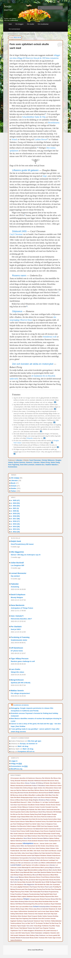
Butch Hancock (21, 802)
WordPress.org (16, 769)
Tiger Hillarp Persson (19, 659)
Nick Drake (46, 879)
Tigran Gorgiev (21, 925)
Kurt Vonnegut (24, 860)
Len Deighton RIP (17, 565)
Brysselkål (13, 802)
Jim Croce (32, 848)
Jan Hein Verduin (40, 846)
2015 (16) (15, 524)
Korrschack (32, 858)
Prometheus (18, 894)
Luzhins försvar (41, 139)
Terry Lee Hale (26, 923)
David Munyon (34, 812)
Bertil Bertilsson (33, 792)
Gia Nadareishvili (38, 828)
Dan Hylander (31, 809)
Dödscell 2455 (19, 231)
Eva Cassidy (44, 819)
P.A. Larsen (13, 887)
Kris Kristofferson (50, 858)
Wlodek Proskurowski (22, 937)
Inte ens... (36, 843)
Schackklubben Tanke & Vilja (34, 117)
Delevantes (49, 812)
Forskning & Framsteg (20, 637)
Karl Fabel (42, 853)
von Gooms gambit (51, 935)
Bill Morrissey (14, 795)
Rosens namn (19, 275)
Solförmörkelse (22, 911)
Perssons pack (20, 889)
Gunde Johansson (19, 833)
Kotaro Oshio (40, 858)
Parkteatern (26, 887)
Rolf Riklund (19, 904)
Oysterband (56, 884)
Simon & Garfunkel (43, 909)
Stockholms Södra (15, 916)
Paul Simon (41, 887)
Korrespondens (24, 858)
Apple (35, 788)
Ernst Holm (32, 819)
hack (25, 836)
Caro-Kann (13, 804)
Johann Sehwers (50, 848)
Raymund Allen (49, 896)
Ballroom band (26, 790)
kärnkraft (48, 853)
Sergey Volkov (24, 909)
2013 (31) (15, 529)
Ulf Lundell (46, 930)
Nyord (43, 882)
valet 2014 (18, 933)
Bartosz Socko (44, 790)
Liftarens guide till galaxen (25, 170)
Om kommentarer (14, 29)
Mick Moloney (28, 875)
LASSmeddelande (51, 862)
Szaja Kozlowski (28, 921)
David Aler (57, 809)
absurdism (23, 778)
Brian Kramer (24, 800)
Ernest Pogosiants (22, 819)
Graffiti (28, 831)
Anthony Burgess (28, 788)
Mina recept (14, 877)
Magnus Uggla (23, 870)
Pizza (52, 889)
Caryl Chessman (16, 234)
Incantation (19, 843)
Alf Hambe (46, 783)
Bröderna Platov (44, 800)
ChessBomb (31, 804)
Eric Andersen (49, 816)
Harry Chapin (58, 836)
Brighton (36, 800)
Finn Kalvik (49, 821)
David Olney (42, 812)
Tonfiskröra (45, 925)
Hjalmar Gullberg (54, 838)
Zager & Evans (57, 937)
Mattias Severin (17, 691)
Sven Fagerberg (13, 465)
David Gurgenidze (15, 812)
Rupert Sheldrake (56, 904)
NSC (33, 882)
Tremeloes (52, 928)
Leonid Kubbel (15, 865)
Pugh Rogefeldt (44, 894)
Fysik (42, 826)
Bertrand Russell (44, 792)
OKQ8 (47, 882)
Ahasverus (38, 778)
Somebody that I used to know (36, 911)
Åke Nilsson (54, 778)
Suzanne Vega (14, 918)
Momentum (32, 877)
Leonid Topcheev (26, 865)
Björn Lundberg (36, 795)
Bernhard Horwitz (23, 792)
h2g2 (45, 176)
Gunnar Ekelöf (29, 833)
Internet (42, 843)
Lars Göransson (26, 862)
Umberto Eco (39, 465)
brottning (53, 800)
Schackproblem (44, 906)
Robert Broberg (19, 901)
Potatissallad (36, 891)
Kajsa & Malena (34, 853)
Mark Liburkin (53, 870)
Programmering (53, 891)
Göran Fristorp (20, 831)
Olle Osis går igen (34, 741)
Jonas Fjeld (44, 850)
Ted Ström (48, 921)
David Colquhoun (18, 595)
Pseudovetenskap (34, 894)
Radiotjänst (13, 896)
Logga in (14, 761)
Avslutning (15, 587)
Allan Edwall (53, 783)
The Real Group (53, 923)
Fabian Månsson (30, 821)
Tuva (19, 930)
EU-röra (38, 819)
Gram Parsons (44, 831)
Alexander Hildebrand (34, 780)
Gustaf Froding (55, 833)
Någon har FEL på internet (27, 879)
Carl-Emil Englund (54, 802)
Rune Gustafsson (45, 904)
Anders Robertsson (51, 785)
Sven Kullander (33, 918)
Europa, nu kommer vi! (28, 744)
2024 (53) (15, 503)
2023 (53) (15, 506)
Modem (27, 877)
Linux (47, 865)
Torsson (16, 928)
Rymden (12, 906)
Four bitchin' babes (35, 824)
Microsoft (35, 875)
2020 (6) (15, 511)
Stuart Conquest (32, 916)
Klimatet (49, 855)
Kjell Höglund (36, 855)
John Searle (37, 850)
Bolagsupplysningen (27, 797)
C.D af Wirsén (36, 802)
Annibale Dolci (18, 788)
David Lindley (25, 812)
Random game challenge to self (23, 661)
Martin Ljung (19, 872)
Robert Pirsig (45, 462)
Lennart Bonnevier (18, 573)
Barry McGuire (35, 790)
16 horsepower (14, 778)
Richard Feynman (45, 899)
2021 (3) (15, 508)
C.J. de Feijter (44, 802)
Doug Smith (38, 814)
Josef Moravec (52, 850)
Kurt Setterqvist (15, 860)
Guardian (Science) (21, 705)
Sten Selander (39, 913)
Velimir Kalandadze (36, 933)
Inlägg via (16, 764)
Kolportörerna (56, 855)
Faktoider (15, 584)
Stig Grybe (54, 913)
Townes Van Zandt (33, 928)
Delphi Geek (16, 541)
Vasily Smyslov (25, 933)
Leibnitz (59, 862)
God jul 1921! (16, 629)
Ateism (56, 788)
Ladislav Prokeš (34, 860)
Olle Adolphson (18, 884)
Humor (46, 840)
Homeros (29, 462)
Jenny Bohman (50, 846)
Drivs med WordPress (35, 950)
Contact (37, 807)
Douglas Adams (46, 814)
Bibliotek (57, 792)
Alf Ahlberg (39, 783)
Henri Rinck (27, 838)
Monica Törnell (40, 877)
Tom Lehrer (30, 925)
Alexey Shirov (20, 783)
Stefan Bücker (19, 913)
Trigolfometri (14, 930)
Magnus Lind (14, 870)
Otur (51, 884)
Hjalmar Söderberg (16, 840)
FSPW (38, 826)
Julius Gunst (25, 853)
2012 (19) (15, 532)
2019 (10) (15, 513)
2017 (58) (15, 519)
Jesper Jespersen (23, 848)
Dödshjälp (58, 812)
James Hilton (20, 846)
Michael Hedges (19, 875)
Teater (42, 921)
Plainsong (18, 891)
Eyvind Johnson (19, 462)
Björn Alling (28, 795)
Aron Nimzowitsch (48, 788)
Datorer (44, 809)
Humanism (41, 840)
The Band (46, 923)
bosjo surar (37, 797)
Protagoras (25, 894)
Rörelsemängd (27, 904)
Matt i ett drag (23, 746)
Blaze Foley (52, 795)
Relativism (20, 899)
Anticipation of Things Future (22, 608)
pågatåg (19, 887)
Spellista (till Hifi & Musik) (20, 683)
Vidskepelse (22, 935)
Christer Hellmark (40, 804)
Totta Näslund (23, 928)
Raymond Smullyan (39, 896)
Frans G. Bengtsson (47, 824)
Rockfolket (46, 901)
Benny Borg (13, 792)
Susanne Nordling (52, 916)
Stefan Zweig (55, 462)
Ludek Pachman (35, 867)
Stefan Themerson (29, 913)
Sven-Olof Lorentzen (27, 465)
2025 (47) (15, 500)
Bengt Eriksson (17, 680)
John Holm (23, 850)
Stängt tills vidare (17, 672)
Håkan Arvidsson (32, 836)
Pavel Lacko (49, 887)
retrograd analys (35, 899)
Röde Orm (52, 901)
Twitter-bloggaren (29, 930)
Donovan (27, 814)
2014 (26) (15, 526)
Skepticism (52, 909)
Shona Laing (32, 909)
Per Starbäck (16, 627)
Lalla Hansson (44, 860)
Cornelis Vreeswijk (45, 807)
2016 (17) (15, 521)
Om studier (30, 24)
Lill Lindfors (35, 865)
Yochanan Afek (43, 937)
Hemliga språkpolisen (16, 838)
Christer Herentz (50, 804)
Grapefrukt (52, 831)
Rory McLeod (36, 904)
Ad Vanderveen (30, 778)
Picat (43, 889)
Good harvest (52, 828)
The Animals (39, 923)
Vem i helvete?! (17, 616)
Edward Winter (25, 816)
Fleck (14, 824)
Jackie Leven (48, 843)
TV (22, 930)
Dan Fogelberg (21, 809)
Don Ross (21, 814)
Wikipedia (29, 438)
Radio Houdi (53, 894)
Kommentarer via (19, 766)
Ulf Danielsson (17, 648)
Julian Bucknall (17, 563)
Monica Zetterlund (50, 877)
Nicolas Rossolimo (54, 879)
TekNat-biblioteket (56, 921)
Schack (14, 139)
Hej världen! (15, 576)
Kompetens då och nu (26, 751)
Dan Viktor (38, 809)
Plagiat (12, 891)
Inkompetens (28, 843)
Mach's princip (44, 867)
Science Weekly (15, 909)
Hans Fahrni (41, 836)
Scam (31, 906)
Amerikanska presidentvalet (23, 785)
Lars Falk (18, 862)
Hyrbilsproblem (53, 840)
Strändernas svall (49, 337)
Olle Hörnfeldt (39, 884)
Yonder (50, 937)
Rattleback (30, 896)
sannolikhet (25, 906)
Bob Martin (17, 797)
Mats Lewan (33, 872)
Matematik (27, 872)
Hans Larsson (49, 836)
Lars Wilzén (41, 862)
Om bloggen (19, 24)
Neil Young (39, 879)
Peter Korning (38, 889)
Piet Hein (48, 889)
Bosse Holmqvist (46, 797)
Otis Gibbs (46, 884)
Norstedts (29, 882)
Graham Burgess (35, 831)
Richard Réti (54, 899)
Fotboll (27, 824)
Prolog (12, 894)
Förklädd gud (20, 824)
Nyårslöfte (38, 882)
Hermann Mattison (43, 838)
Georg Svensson (28, 828)
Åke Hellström (46, 778)
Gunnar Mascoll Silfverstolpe (42, 833)
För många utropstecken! (20, 693)
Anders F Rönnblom (38, 785)
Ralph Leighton (22, 896)
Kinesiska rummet (26, 855)
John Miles (30, 850)
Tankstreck (37, 921)
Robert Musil (38, 901)
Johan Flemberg (40, 848)
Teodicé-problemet (15, 923)
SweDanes (20, 921)
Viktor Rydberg (30, 935)
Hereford (34, 838)
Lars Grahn (15, 669)
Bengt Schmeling (54, 790)
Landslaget (52, 860)
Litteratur (19, 460)
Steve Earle (47, 913)
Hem (10, 24)
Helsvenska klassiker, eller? (21, 619)
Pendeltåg (56, 887)
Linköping (42, 865)
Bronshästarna (53, 123)
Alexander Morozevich (47, 780)
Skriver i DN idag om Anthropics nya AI (25, 555)
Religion (26, 899)
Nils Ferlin (13, 882)
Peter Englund (29, 889)
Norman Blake (21, 882)
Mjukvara (21, 877)
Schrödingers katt (55, 906)
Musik (13, 483)
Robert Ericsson (29, 901)
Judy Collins (17, 853)
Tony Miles (52, 925)
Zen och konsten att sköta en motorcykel (32, 364)
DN (54, 812)
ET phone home (17, 651)
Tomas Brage (38, 925)
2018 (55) (15, 516)
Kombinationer (14, 858)
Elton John (33, 816)
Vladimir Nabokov (51, 465)
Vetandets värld (54, 933)
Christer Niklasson (48, 460)
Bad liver (19, 790)
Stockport (24, 916)
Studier (13, 488)
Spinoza (52, 911)
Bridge (31, 800)
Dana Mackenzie (17, 605)
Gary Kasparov (48, 826)
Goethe (46, 828)
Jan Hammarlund (30, 846)
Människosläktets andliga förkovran (38, 870)
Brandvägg (54, 797)
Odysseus (17, 311)
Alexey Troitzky (30, 783)
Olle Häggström (17, 552)
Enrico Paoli (40, 816)
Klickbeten (43, 855)
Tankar (13, 491)
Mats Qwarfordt (42, 872)
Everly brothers (52, 819)
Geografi (20, 828)
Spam (47, 911)
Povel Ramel (44, 891)
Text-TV (33, 923)
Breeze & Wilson (15, 800)
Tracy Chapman (43, 928)
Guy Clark (13, 836)
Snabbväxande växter (19, 640)
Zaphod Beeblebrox (16, 940)
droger (19, 816)
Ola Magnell (53, 882)
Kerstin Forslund (15, 855)
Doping (32, 814)
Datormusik (50, 809)
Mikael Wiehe (54, 875)
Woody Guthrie (34, 937)
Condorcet (31, 807)
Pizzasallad (58, 889)
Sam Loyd (19, 906)
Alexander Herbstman (21, 780)
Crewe (53, 807)
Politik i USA (28, 891)
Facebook (38, 821)
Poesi (22, 891)
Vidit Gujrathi (14, 935)
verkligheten (46, 933)
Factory (44, 821)
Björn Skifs (45, 795)
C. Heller (28, 802)
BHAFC (51, 792)
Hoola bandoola (32, 840)
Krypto (58, 858)
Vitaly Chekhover (40, 935)
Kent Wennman (55, 853)
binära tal (21, 795)
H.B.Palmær (20, 836)
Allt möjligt (15, 478)
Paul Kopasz (33, 887)
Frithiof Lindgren (31, 826)
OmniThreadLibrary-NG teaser (22, 544)
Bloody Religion (17, 597)
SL (56, 909)
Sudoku (45, 916)
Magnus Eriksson (54, 867)
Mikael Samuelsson (44, 875)
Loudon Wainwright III (23, 867)
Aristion (40, 788)
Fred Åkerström (21, 826)
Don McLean (14, 814)
